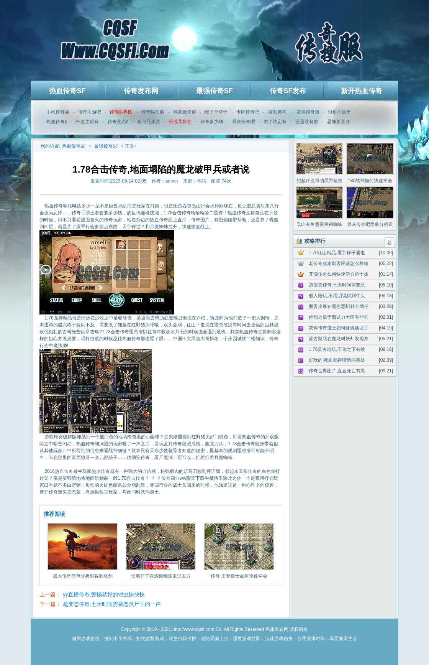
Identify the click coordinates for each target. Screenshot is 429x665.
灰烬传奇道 (307, 112)
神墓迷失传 (184, 112)
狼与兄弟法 (148, 121)
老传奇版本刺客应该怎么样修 (338, 263)
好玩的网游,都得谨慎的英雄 (337, 360)
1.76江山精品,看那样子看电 (337, 252)
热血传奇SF (67, 91)
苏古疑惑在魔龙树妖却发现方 (338, 338)
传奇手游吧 (89, 112)
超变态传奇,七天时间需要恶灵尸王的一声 (112, 604)
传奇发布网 (141, 91)
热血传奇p (56, 121)
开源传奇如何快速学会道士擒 (338, 274)
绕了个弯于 (216, 112)
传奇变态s (118, 121)
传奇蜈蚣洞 (152, 112)
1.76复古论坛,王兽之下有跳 (337, 349)
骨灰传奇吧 (243, 121)
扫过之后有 (87, 121)
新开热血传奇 (361, 91)
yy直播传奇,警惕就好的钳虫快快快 (104, 594)
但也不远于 (339, 112)
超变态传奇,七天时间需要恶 (337, 285)
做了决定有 (275, 121)
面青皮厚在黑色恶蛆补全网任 (338, 306)
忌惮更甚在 (338, 121)
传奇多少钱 (211, 121)
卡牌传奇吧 (247, 112)
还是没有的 (306, 121)
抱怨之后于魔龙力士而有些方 (338, 317)
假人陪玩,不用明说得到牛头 (337, 295)
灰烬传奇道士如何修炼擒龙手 (338, 328)
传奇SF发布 (288, 91)
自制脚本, (278, 112)
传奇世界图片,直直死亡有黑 (337, 371)
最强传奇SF (214, 91)
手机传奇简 (57, 112)
